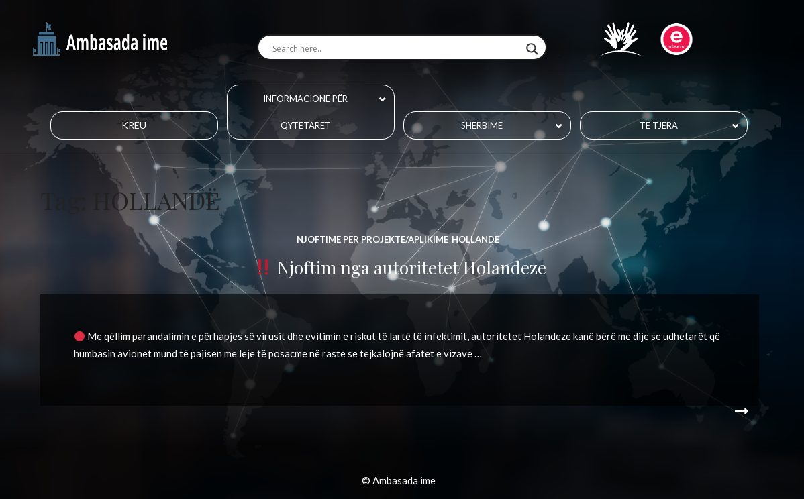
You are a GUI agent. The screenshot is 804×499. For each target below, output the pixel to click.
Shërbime (482, 125)
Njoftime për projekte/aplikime (372, 239)
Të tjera (659, 125)
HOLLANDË (475, 239)
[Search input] (395, 49)
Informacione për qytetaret (305, 112)
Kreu (133, 125)
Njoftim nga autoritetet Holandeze (400, 267)
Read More (739, 412)
